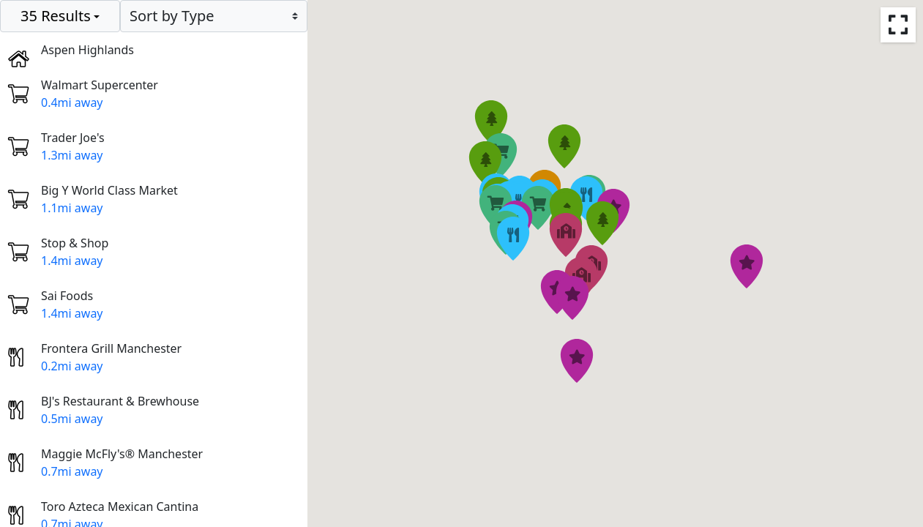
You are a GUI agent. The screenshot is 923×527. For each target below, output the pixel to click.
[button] (538, 208)
